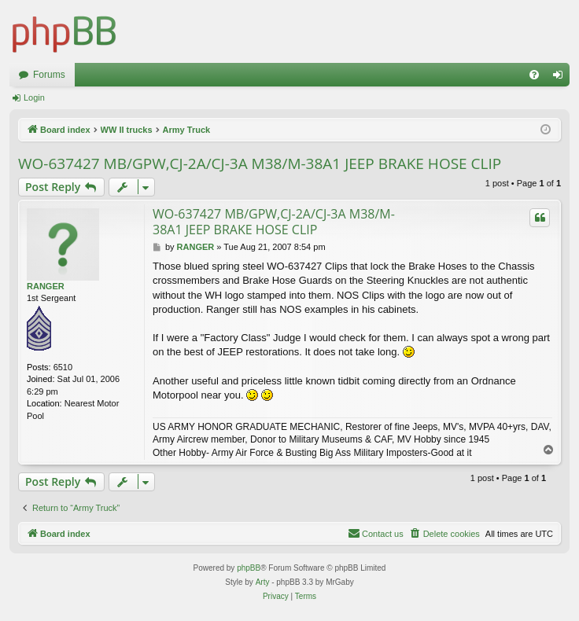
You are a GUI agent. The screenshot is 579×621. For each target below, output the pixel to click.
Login (34, 97)
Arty (263, 582)
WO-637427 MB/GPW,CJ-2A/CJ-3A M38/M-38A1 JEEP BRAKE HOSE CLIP (259, 163)
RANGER (46, 286)
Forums (49, 74)
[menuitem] (534, 74)
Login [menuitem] (561, 77)
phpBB (248, 568)
